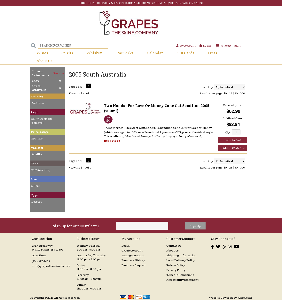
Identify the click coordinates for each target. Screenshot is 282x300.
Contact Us (173, 245)
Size (34, 179)
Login (205, 45)
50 (236, 93)
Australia (37, 103)
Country (37, 96)
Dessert (36, 201)
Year (34, 163)
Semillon (37, 154)
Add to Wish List (233, 148)
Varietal (37, 147)
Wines (41, 53)
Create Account (132, 250)
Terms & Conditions (180, 275)
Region (36, 112)
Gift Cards (185, 53)
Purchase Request (133, 265)
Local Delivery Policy (180, 260)
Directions (39, 255)
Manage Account (133, 255)
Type (34, 195)
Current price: (232, 105)
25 (230, 93)
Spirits (66, 53)
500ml (35, 186)
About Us (43, 61)
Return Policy (175, 265)
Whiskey (94, 53)
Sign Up (195, 226)
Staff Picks (124, 53)
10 (225, 93)
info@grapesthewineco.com (51, 266)
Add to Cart (233, 140)
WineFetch (244, 297)
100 (242, 93)
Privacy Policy (175, 270)
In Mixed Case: (233, 118)
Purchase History (133, 260)
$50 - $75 (37, 138)
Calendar (155, 53)
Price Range (40, 132)
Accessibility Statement (182, 279)
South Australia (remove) (42, 120)
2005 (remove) (40, 170)
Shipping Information (181, 255)
